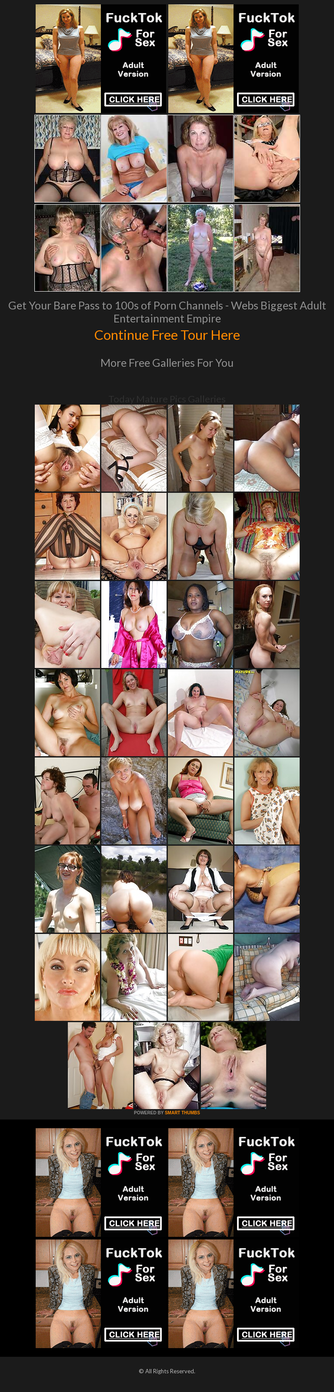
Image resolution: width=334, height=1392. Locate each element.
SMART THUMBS (182, 1112)
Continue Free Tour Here (167, 334)
